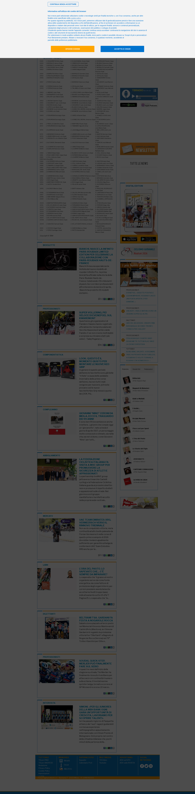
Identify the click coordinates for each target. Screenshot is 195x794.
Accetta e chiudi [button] (122, 49)
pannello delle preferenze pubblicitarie (62, 40)
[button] (63, 4)
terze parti (82, 21)
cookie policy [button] (76, 18)
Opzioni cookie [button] (72, 49)
